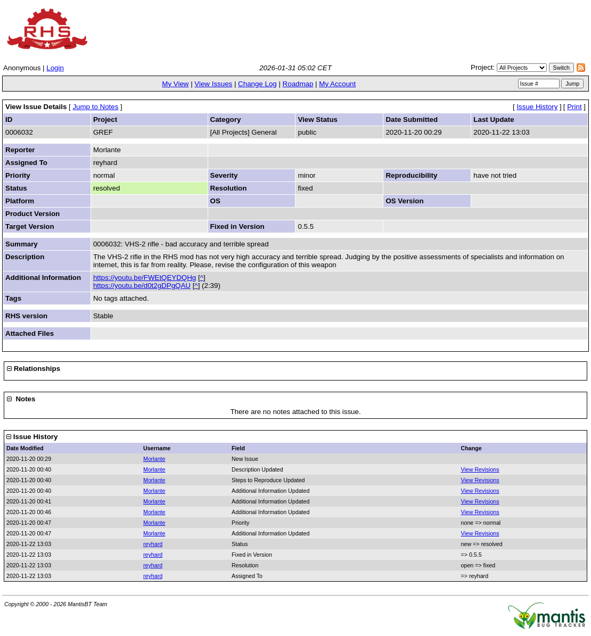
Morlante (154, 459)
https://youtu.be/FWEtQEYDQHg (144, 278)
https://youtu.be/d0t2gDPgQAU (142, 286)
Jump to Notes (95, 107)
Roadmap (298, 84)
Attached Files (29, 333)
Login (55, 68)
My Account (337, 84)
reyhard (152, 544)
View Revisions (480, 469)
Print (574, 107)
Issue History (536, 107)
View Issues (213, 84)
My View (175, 84)
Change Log (257, 84)
